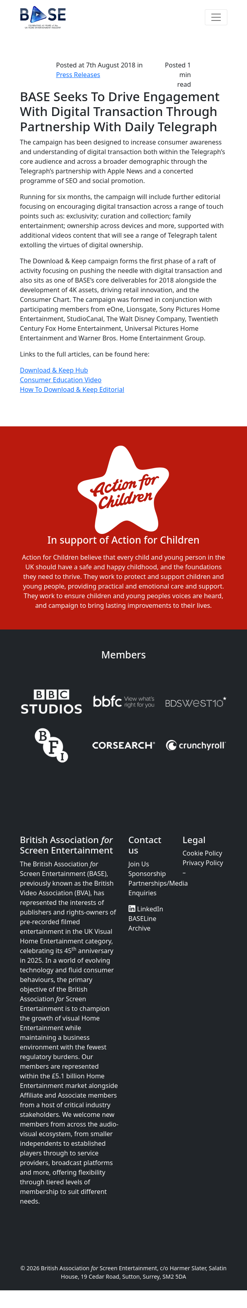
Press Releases (78, 74)
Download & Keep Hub (54, 370)
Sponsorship (147, 873)
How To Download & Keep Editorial (72, 389)
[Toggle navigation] (216, 17)
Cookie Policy (203, 853)
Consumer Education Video (61, 379)
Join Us (139, 864)
